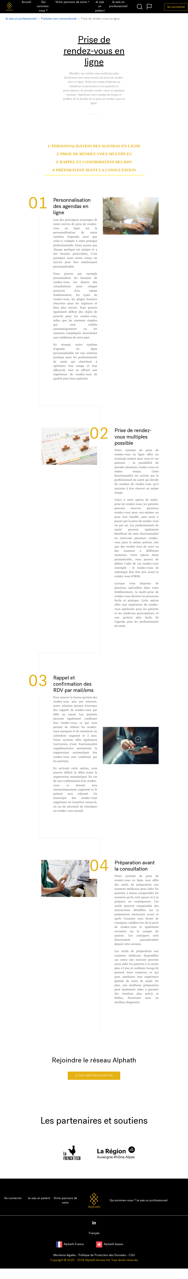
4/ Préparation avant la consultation (94, 170)
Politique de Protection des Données (102, 1255)
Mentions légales (64, 1255)
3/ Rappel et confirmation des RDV (94, 162)
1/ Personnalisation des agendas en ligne (94, 146)
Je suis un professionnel (152, 1200)
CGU (132, 1255)
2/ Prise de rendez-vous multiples (93, 154)
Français (94, 1233)
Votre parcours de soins (65, 1200)
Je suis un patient (39, 1198)
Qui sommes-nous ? (123, 1200)
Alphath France (70, 1244)
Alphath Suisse (109, 1244)
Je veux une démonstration (94, 1076)
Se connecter (13, 1198)
